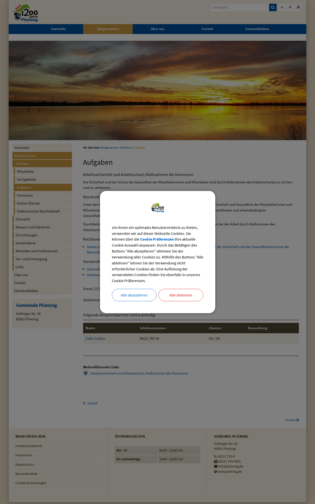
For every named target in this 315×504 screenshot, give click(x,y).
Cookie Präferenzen (157, 239)
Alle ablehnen (180, 295)
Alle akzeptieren (134, 295)
